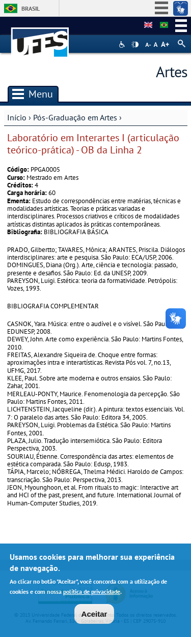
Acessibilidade (123, 44)
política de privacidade (91, 594)
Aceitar (94, 616)
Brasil (30, 8)
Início (16, 117)
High (135, 44)
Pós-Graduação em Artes (75, 117)
